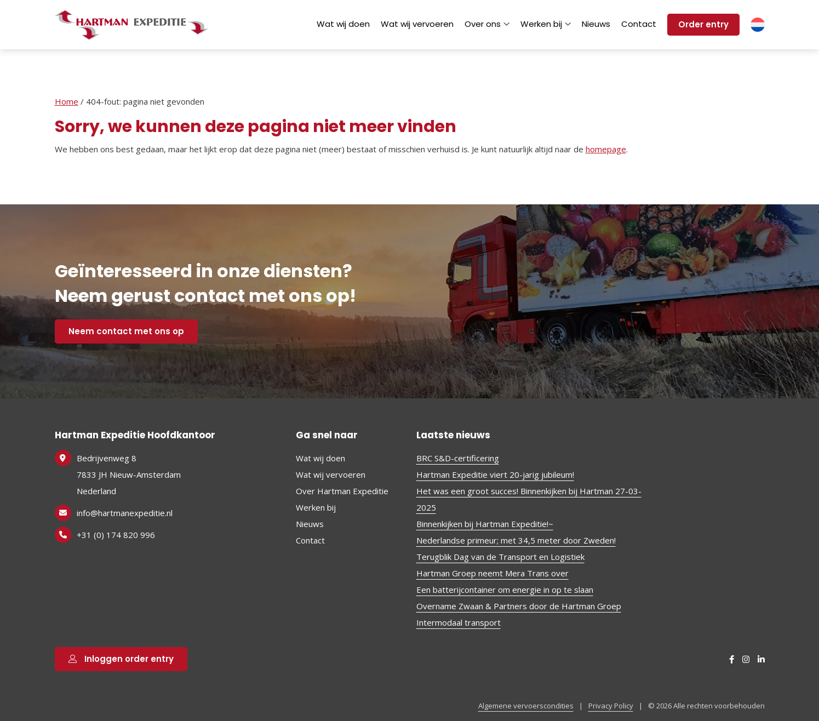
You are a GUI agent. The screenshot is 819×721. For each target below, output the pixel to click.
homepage (606, 149)
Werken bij (545, 24)
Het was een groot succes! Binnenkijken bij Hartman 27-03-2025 (529, 499)
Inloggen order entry (121, 659)
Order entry (703, 24)
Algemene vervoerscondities (526, 706)
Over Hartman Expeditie (342, 490)
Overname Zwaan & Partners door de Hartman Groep (518, 605)
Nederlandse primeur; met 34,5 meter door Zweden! (516, 540)
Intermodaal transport (458, 622)
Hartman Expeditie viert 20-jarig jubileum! (495, 474)
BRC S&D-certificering (457, 458)
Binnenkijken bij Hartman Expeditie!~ (484, 523)
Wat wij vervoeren (417, 24)
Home (66, 101)
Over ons (487, 24)
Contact (638, 24)
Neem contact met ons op (126, 331)
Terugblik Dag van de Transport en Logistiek (500, 556)
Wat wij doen (343, 24)
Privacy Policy (610, 706)
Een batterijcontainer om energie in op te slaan (504, 589)
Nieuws (596, 24)
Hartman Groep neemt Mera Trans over (492, 573)
